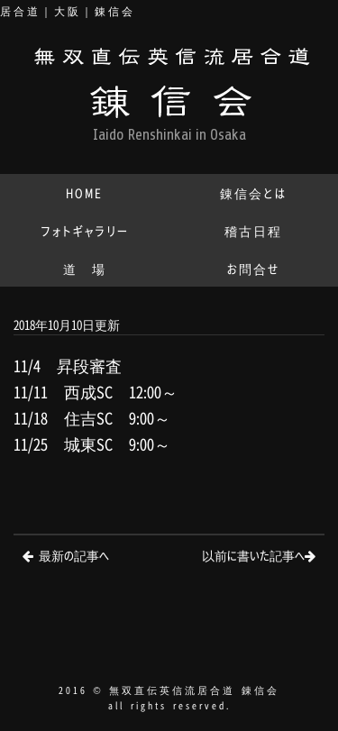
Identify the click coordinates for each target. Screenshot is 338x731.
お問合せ (253, 268)
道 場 (84, 268)
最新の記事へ (74, 554)
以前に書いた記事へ (253, 554)
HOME (84, 192)
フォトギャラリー (85, 230)
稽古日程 (253, 230)
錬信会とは (253, 192)
